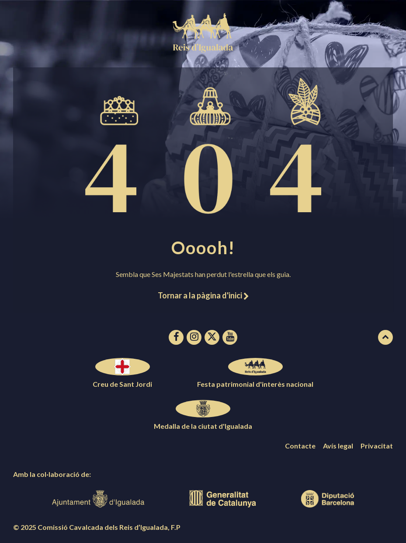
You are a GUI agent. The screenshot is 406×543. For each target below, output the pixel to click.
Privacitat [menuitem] (377, 445)
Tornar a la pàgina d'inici (203, 295)
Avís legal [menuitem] (338, 445)
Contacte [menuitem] (300, 445)
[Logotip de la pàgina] (203, 50)
